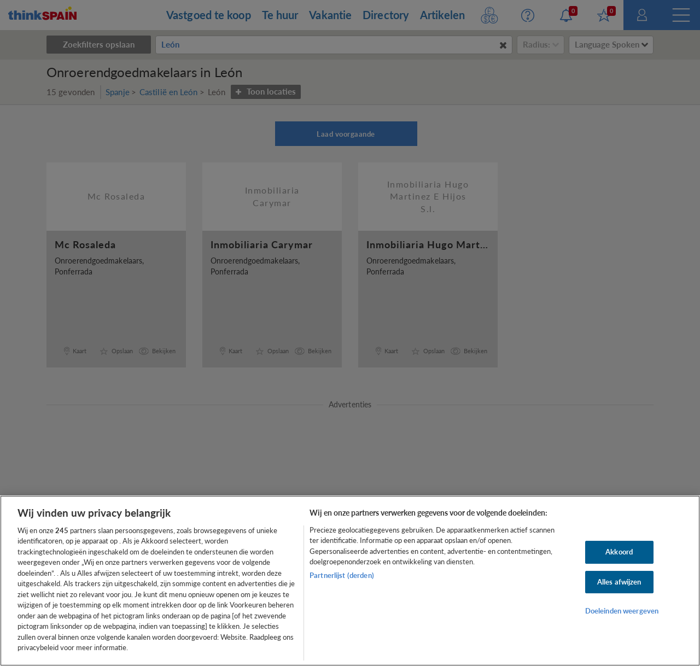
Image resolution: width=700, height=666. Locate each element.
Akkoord (619, 551)
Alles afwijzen (619, 581)
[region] (350, 580)
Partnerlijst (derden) (342, 575)
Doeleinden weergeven (622, 610)
